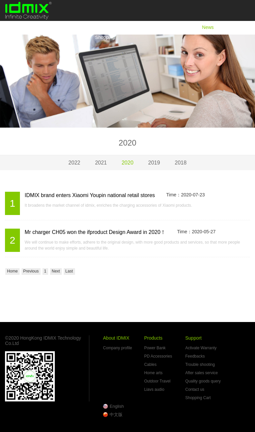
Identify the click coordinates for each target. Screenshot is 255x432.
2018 (181, 162)
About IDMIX (137, 27)
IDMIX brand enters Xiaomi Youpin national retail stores (90, 195)
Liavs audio (154, 389)
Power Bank (155, 348)
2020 (127, 162)
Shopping (105, 37)
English (117, 406)
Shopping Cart (198, 397)
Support (238, 27)
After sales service (201, 373)
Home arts (153, 373)
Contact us (194, 389)
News (208, 27)
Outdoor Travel (157, 381)
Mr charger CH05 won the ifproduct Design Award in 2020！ (95, 232)
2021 (101, 162)
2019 (154, 162)
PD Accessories (158, 356)
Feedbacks (195, 356)
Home (101, 27)
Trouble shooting (200, 364)
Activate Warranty (200, 348)
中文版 (116, 414)
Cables (150, 364)
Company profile (117, 348)
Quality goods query (203, 381)
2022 (74, 162)
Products (176, 27)
